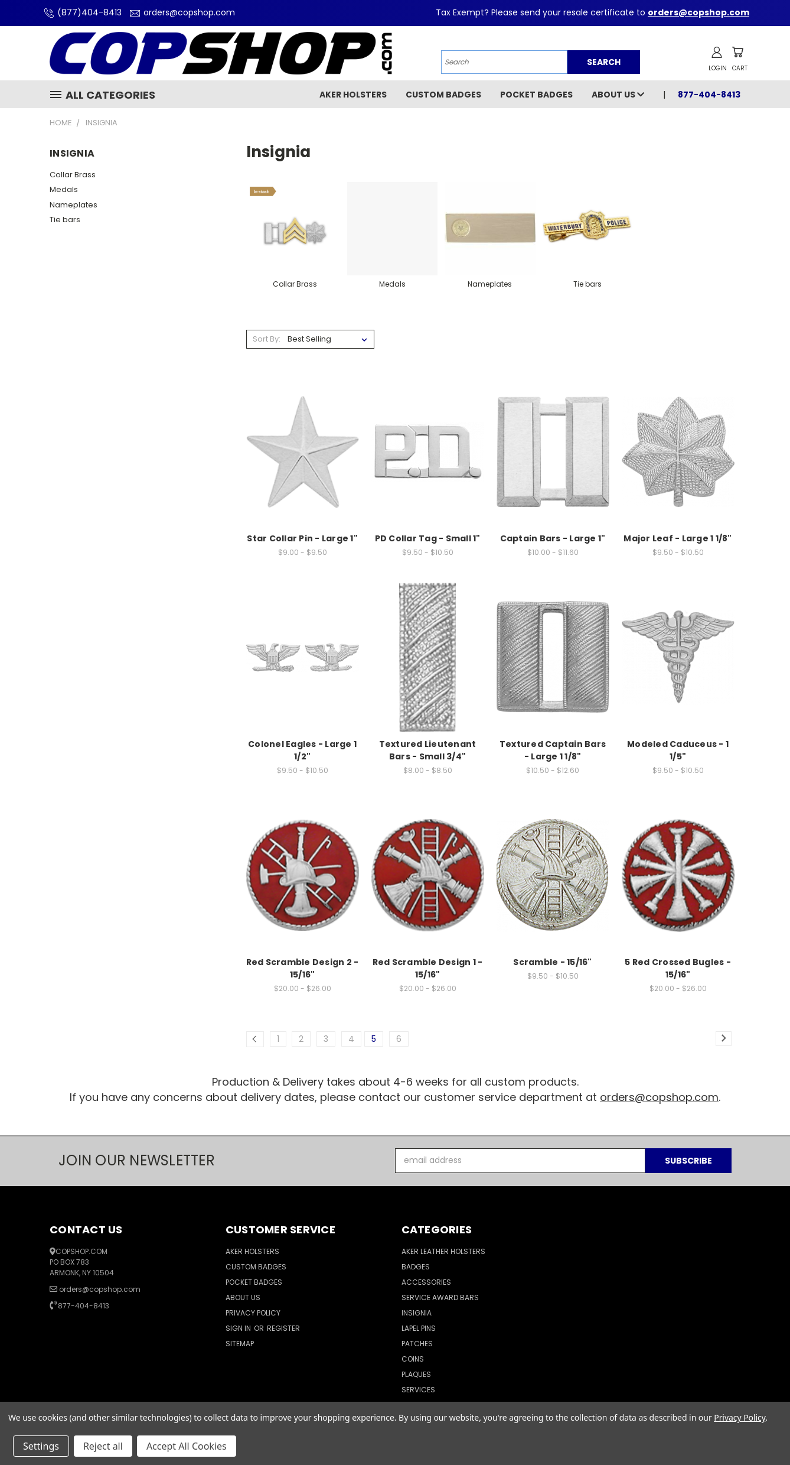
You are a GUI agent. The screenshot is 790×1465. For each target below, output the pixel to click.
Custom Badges (443, 94)
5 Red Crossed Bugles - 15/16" (678, 968)
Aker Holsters (353, 94)
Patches (417, 1344)
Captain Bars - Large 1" (553, 538)
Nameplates (73, 204)
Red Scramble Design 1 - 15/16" (428, 968)
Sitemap (240, 1344)
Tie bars (65, 219)
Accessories (426, 1282)
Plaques (416, 1374)
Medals (64, 189)
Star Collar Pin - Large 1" (302, 538)
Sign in (239, 1328)
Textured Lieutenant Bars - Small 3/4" (427, 750)
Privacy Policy (253, 1313)
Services (418, 1390)
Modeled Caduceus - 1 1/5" (678, 750)
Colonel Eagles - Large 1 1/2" (302, 750)
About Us (618, 94)
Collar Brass (73, 174)
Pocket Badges (536, 94)
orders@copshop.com (181, 12)
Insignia (416, 1313)
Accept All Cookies (186, 1446)
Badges (415, 1267)
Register (283, 1328)
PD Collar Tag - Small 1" (428, 538)
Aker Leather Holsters (443, 1251)
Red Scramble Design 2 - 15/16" (302, 968)
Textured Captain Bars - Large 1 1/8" (553, 750)
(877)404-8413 (81, 12)
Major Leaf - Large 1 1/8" (677, 538)
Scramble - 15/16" (552, 962)
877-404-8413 (709, 94)
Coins (412, 1359)
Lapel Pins (418, 1328)
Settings (41, 1446)
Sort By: (266, 339)
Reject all (103, 1446)
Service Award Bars (440, 1297)
